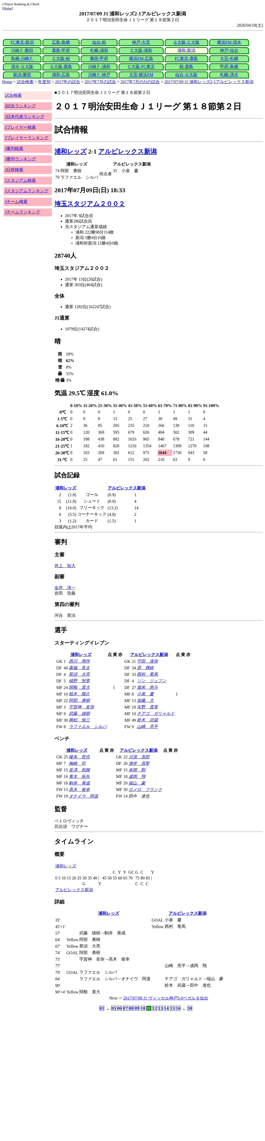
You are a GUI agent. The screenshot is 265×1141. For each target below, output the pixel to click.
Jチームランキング (22, 212)
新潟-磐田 (22, 74)
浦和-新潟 (186, 50)
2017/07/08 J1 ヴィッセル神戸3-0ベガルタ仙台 (165, 998)
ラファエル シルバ (88, 726)
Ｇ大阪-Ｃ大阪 (186, 42)
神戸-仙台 (229, 50)
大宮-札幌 (229, 58)
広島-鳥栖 (61, 42)
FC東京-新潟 (22, 42)
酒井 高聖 (139, 763)
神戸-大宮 (141, 42)
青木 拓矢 (79, 776)
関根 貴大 (79, 687)
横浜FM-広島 (141, 58)
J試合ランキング (20, 106)
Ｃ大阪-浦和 (141, 50)
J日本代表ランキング (24, 116)
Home (7, 8)
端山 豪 (137, 783)
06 (119, 1008)
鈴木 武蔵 (147, 720)
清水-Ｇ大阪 (22, 66)
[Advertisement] (107, 1053)
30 (190, 1008)
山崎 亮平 (147, 726)
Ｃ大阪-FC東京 (141, 66)
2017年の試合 (67, 82)
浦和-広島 (61, 74)
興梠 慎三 (79, 720)
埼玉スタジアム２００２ (89, 203)
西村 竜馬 (147, 674)
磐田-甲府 (99, 58)
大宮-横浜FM (141, 74)
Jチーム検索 (16, 201)
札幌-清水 (229, 74)
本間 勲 (137, 770)
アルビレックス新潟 (127, 151)
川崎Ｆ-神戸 (99, 74)
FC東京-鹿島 (186, 58)
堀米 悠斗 (147, 687)
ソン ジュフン (151, 681)
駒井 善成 (79, 783)
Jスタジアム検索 (20, 180)
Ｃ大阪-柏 (61, 58)
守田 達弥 (147, 661)
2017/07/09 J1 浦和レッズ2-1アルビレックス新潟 (208, 82)
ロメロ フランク (145, 789)
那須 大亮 (79, 674)
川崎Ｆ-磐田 (22, 50)
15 (172, 1008)
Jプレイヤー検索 (20, 127)
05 (114, 1008)
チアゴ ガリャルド (156, 713)
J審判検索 (14, 148)
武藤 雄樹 (79, 713)
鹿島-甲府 (61, 50)
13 (160, 1008)
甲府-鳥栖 (229, 66)
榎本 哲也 (79, 757)
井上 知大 (64, 565)
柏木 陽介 (79, 694)
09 (137, 1008)
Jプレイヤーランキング (26, 137)
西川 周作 (79, 661)
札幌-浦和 (99, 50)
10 (143, 1008)
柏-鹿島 (186, 66)
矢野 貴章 (147, 707)
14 (166, 1008)
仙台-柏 (99, 42)
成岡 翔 (137, 776)
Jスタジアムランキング (26, 191)
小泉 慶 (145, 694)
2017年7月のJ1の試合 (140, 82)
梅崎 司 (77, 763)
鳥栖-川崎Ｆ (22, 58)
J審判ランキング (20, 159)
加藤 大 (145, 700)
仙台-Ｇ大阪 (186, 74)
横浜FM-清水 (229, 42)
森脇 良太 (79, 667)
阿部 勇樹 (79, 700)
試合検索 (25, 82)
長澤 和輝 (79, 770)
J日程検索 (14, 169)
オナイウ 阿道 (83, 796)
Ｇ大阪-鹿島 (61, 66)
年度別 (44, 82)
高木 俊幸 (79, 789)
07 (125, 1008)
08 (131, 1008)
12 (155, 1008)
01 (102, 1008)
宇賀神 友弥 (81, 707)
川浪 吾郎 (139, 757)
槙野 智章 (79, 681)
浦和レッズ (70, 151)
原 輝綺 (145, 667)
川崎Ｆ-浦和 (99, 66)
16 (178, 1008)
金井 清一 (64, 587)
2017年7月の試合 (100, 82)
